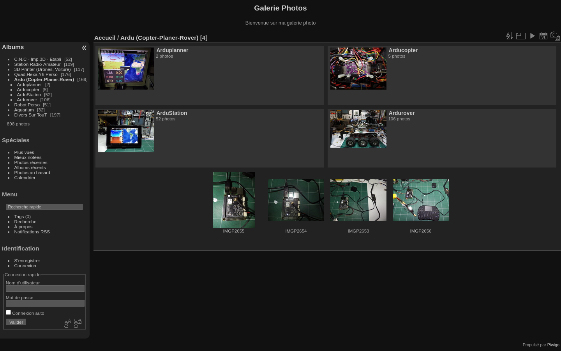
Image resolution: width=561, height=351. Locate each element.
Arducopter (28, 89)
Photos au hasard (32, 172)
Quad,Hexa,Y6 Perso (36, 74)
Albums (13, 47)
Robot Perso (27, 104)
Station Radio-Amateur (37, 64)
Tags (19, 216)
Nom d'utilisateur (23, 282)
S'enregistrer (27, 260)
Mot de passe (20, 297)
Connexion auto (25, 313)
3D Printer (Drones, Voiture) (42, 69)
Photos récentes (31, 162)
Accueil (105, 37)
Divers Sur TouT (30, 114)
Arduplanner (29, 84)
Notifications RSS (32, 231)
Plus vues (24, 152)
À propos (23, 226)
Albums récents (30, 167)
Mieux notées (28, 157)
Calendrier (24, 177)
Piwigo (553, 344)
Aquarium (24, 109)
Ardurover (27, 99)
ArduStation (29, 94)
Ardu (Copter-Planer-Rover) (44, 79)
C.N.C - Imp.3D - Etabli (37, 59)
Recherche (25, 221)
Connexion (25, 265)
